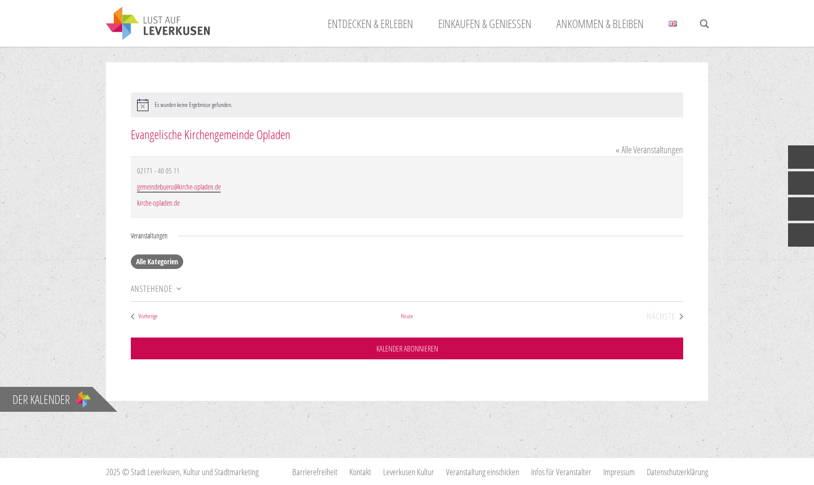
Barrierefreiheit (314, 472)
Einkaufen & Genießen (485, 23)
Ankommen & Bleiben (600, 23)
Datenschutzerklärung (677, 472)
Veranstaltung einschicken (482, 472)
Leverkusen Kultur (408, 472)
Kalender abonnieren (407, 349)
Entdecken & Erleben (370, 23)
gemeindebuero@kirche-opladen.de (179, 187)
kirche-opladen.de (158, 203)
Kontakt (360, 472)
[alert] (407, 104)
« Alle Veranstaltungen (649, 149)
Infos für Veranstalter (561, 472)
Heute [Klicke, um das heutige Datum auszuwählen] (407, 316)
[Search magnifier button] (704, 24)
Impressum (619, 472)
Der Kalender (51, 399)
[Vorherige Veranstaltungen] (144, 316)
